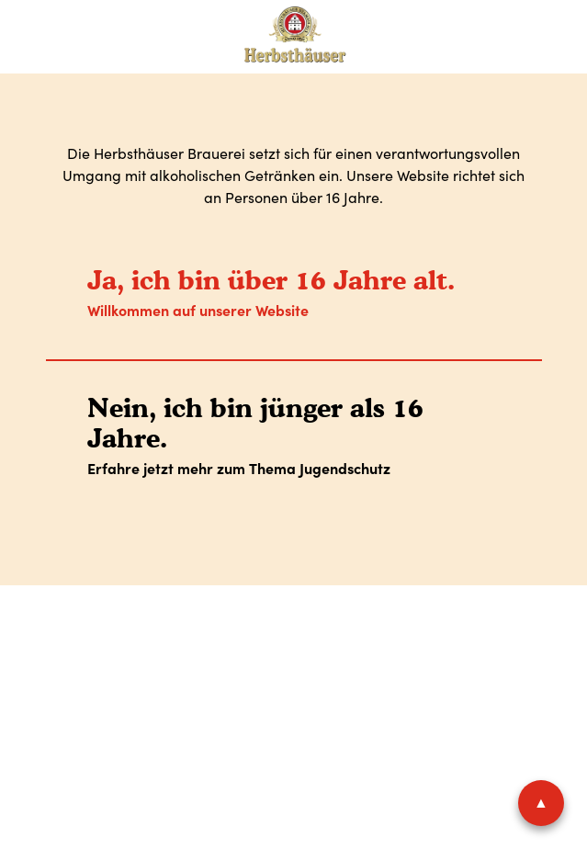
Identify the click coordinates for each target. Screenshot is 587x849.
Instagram (347, 715)
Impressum (109, 657)
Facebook (282, 715)
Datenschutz (218, 657)
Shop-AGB (385, 657)
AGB (306, 657)
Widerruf (481, 657)
